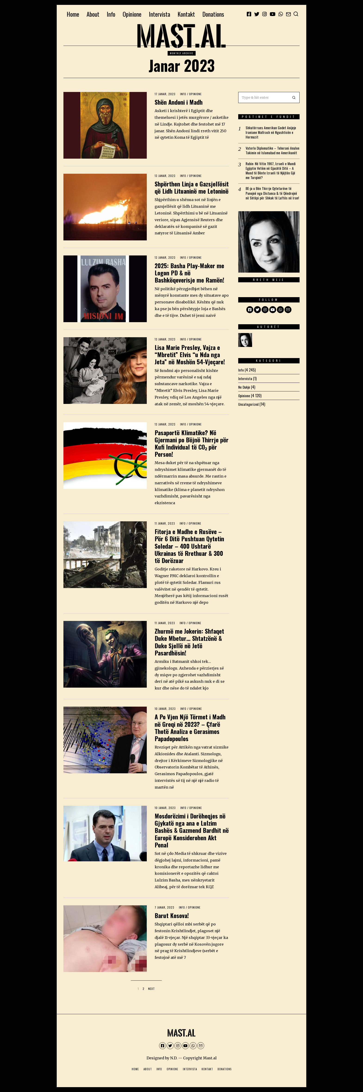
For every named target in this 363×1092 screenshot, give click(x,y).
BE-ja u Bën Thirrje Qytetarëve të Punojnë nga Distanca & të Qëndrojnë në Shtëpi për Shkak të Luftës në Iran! (273, 199)
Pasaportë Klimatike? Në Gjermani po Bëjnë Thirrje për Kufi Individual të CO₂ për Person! (191, 443)
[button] (294, 97)
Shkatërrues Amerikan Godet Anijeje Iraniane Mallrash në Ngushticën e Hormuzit (271, 132)
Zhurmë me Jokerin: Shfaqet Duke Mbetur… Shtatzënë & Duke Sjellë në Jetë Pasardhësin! (189, 641)
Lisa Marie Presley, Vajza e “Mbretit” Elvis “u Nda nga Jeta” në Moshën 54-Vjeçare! (190, 354)
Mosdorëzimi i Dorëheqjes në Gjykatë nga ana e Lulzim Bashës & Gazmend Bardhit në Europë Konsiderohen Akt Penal (192, 830)
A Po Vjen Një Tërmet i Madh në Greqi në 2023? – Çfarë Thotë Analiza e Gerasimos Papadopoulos (190, 727)
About (93, 14)
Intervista (159, 14)
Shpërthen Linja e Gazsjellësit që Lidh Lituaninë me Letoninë (192, 187)
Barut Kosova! (172, 915)
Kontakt (186, 14)
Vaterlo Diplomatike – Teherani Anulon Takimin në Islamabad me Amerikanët (269, 153)
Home (73, 14)
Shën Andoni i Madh (179, 102)
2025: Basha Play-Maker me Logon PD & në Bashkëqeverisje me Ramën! (189, 272)
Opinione (132, 14)
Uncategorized (248, 410)
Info (111, 14)
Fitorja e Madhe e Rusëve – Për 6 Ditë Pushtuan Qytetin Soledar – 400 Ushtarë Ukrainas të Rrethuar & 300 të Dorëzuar (189, 546)
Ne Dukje (244, 393)
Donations (213, 14)
